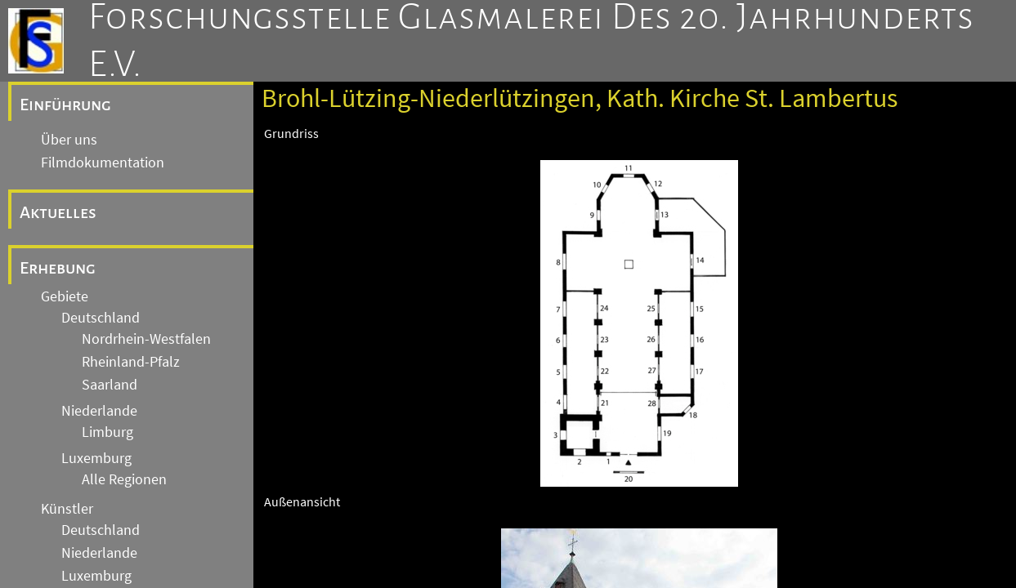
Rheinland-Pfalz (131, 362)
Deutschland (100, 318)
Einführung (65, 105)
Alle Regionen (124, 479)
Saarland (109, 385)
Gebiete (64, 296)
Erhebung (58, 268)
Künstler (67, 509)
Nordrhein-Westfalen (146, 339)
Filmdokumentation (102, 163)
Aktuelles (58, 212)
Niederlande (99, 411)
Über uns (69, 140)
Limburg (107, 432)
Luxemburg (96, 458)
